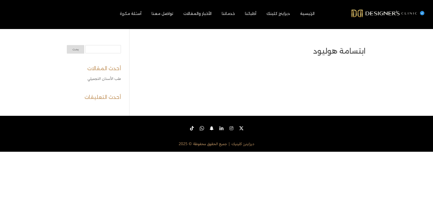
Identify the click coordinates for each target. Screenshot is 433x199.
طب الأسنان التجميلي (104, 79)
